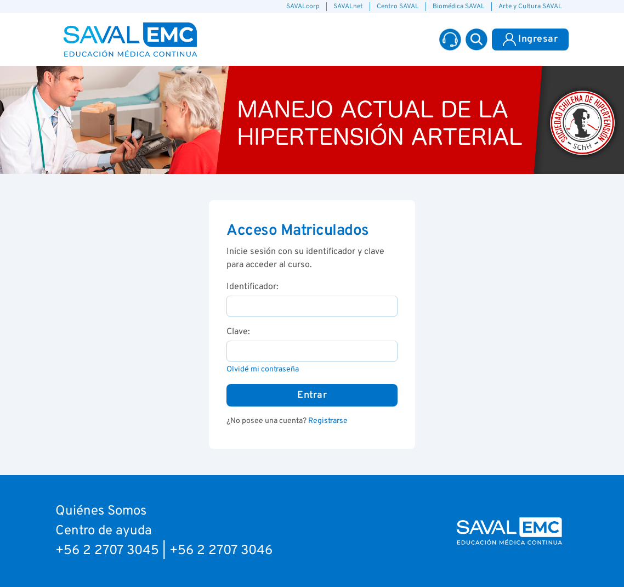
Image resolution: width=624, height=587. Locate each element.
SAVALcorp (303, 6)
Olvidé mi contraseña (262, 369)
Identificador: (252, 287)
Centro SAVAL (398, 6)
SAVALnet (348, 6)
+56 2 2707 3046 (221, 551)
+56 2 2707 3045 (107, 551)
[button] (476, 39)
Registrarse (328, 421)
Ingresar (530, 39)
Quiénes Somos (100, 511)
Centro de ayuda (103, 531)
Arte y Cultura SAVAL (530, 6)
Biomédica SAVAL (459, 6)
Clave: (238, 332)
